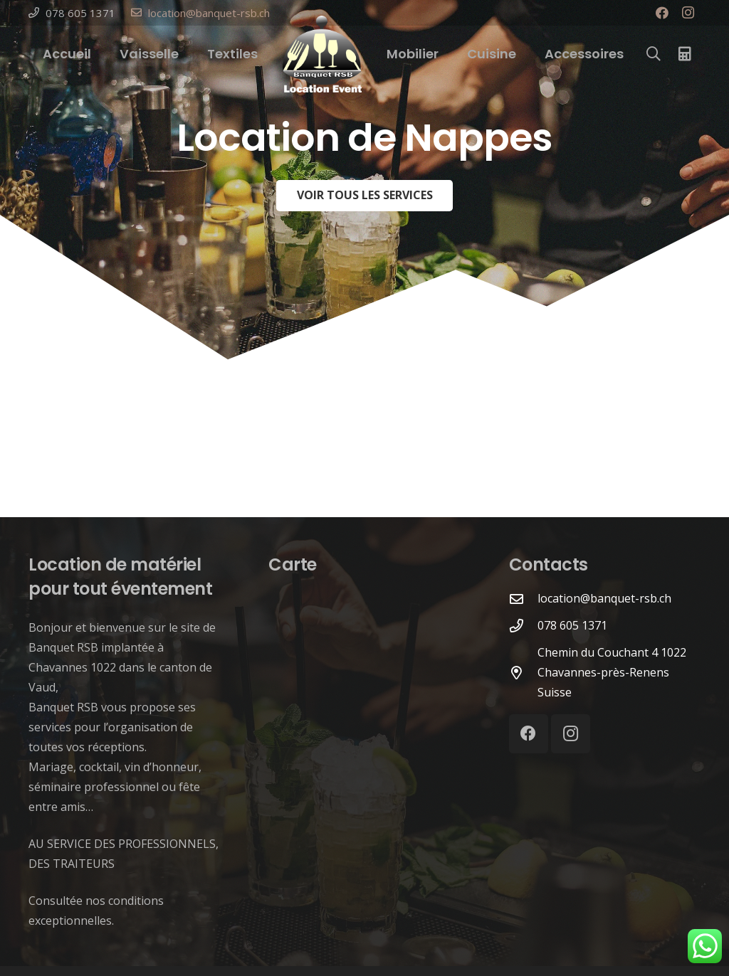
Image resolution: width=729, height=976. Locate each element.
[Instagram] (688, 13)
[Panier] (685, 54)
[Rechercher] (653, 54)
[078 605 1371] (523, 625)
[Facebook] (662, 13)
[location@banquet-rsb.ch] (523, 598)
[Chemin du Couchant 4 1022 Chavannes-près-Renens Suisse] (523, 672)
